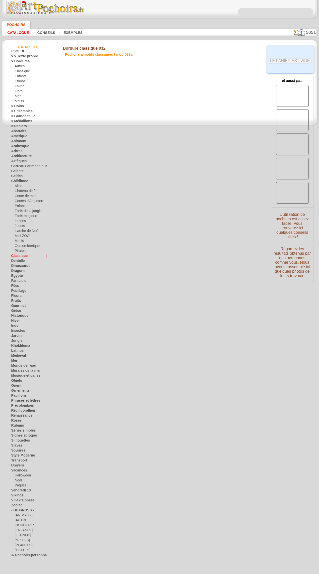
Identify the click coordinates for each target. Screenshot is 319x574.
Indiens (20, 222)
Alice (18, 187)
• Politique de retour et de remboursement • (160, 272)
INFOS (126, 230)
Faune (19, 87)
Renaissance (19, 416)
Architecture (19, 157)
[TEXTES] (21, 551)
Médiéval (17, 356)
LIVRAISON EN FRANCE (173, 230)
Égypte (15, 276)
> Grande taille (21, 117)
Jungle (15, 341)
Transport (18, 461)
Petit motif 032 (219, 129)
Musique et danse (23, 376)
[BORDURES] (24, 526)
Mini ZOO (21, 236)
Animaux (17, 142)
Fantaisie (17, 281)
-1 (144, 183)
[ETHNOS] (22, 536)
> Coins (16, 107)
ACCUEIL (110, 230)
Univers (16, 466)
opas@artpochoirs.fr (159, 280)
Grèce (15, 311)
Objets (15, 381)
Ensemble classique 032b (219, 116)
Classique (21, 72)
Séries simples (20, 431)
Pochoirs (14, 24)
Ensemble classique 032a (219, 106)
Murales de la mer (23, 371)
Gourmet (17, 306)
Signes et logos (21, 436)
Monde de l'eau (21, 366)
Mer (17, 97)
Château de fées (26, 192)
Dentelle (16, 261)
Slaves (15, 446)
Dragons (17, 271)
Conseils (42, 32)
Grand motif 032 (219, 134)
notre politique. (223, 570)
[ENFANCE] (23, 531)
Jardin (15, 336)
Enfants (20, 77)
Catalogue (17, 32)
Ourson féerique (26, 246)
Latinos (16, 351)
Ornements (18, 391)
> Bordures (18, 62)
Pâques (20, 486)
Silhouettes (19, 441)
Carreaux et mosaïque (26, 167)
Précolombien (20, 406)
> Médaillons (19, 122)
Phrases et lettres (23, 401)
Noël (18, 481)
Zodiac (15, 506)
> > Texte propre (21, 57)
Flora (18, 92)
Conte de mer (24, 197)
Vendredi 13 (19, 491)
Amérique (17, 137)
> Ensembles (19, 112)
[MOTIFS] (21, 541)
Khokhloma (19, 346)
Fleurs (15, 296)
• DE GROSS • (20, 511)
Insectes (17, 331)
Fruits (15, 301)
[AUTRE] (21, 521)
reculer (160, 183)
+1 (175, 183)
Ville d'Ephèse (20, 501)
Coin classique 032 (220, 123)
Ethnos (19, 82)
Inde (14, 326)
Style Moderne (21, 456)
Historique (18, 316)
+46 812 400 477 (172, 247)
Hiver (14, 321)
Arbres (15, 152)
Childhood (18, 182)
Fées (14, 286)
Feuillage (17, 291)
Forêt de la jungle (26, 212)
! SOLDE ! (17, 52)
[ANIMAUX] (23, 516)
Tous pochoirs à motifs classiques (159, 193)
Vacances (17, 471)
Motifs (19, 102)
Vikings (16, 496)
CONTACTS (143, 230)
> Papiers (17, 127)
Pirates (19, 251)
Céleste (16, 172)
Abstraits (17, 132)
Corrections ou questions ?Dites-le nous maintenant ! (159, 214)
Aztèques (17, 162)
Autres (19, 67)
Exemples (66, 32)
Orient (15, 386)
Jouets (19, 227)
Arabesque (18, 147)
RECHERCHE (206, 230)
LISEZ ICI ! (113, 107)
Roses (15, 421)
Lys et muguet (219, 98)
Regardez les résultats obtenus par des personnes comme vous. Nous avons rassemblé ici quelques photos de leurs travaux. (292, 262)
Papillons (17, 396)
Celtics (15, 177)
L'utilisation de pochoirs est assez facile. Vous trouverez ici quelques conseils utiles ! (292, 225)
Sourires (17, 451)
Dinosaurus (19, 266)
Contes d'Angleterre (28, 202)
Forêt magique (24, 217)
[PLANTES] (22, 546)
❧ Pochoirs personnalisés (29, 556)
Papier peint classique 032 (219, 142)
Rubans (16, 426)
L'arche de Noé (25, 232)
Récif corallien (20, 411)
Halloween (22, 476)
